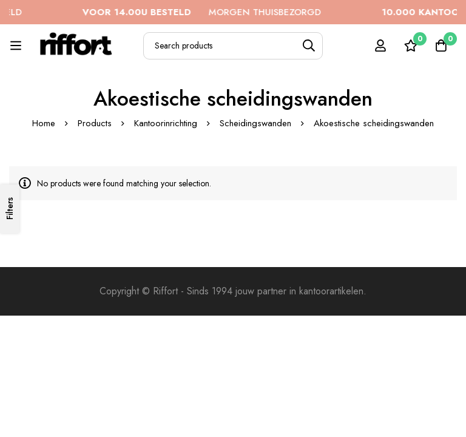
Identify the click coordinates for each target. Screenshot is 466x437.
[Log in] (380, 45)
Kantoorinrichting (165, 123)
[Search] (309, 45)
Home (43, 123)
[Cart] (441, 45)
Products (95, 123)
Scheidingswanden (255, 123)
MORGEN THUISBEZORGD (206, 12)
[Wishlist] (411, 45)
